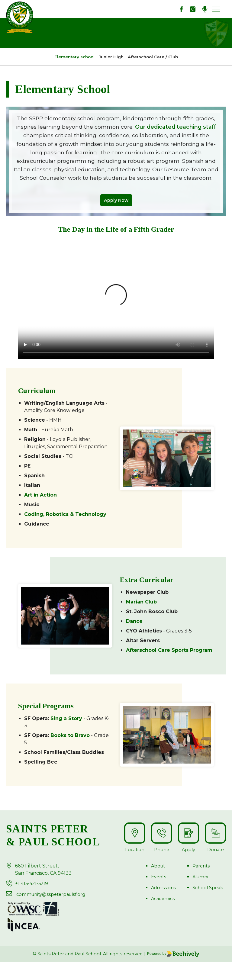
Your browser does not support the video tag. (116, 298)
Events (158, 877)
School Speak (207, 887)
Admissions (163, 887)
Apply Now (116, 200)
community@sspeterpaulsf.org (50, 894)
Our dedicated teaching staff (175, 127)
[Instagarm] (192, 9)
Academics (163, 898)
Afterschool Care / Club (153, 56)
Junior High (111, 56)
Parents (201, 866)
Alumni (200, 877)
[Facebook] (181, 9)
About (158, 866)
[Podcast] (204, 9)
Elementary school (74, 56)
